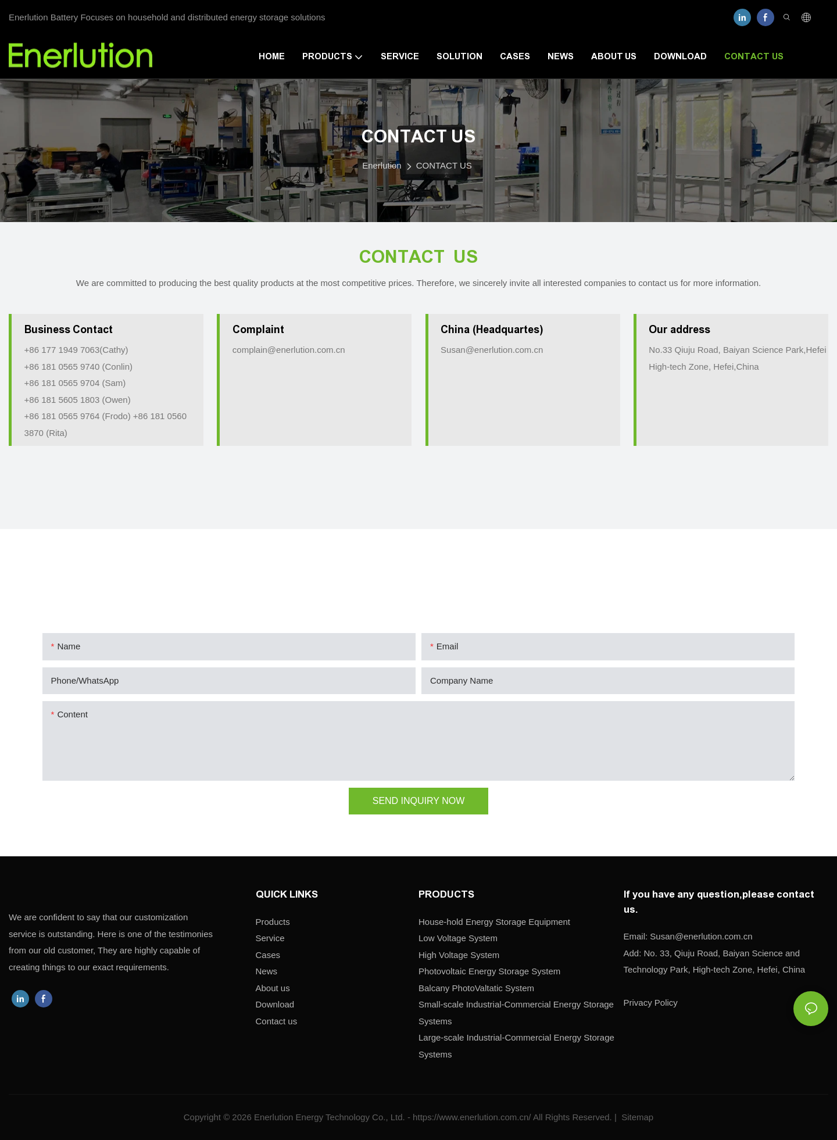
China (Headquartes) (492, 329)
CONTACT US (444, 165)
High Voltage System (459, 955)
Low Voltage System (458, 938)
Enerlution (382, 165)
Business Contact (68, 329)
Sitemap (636, 1117)
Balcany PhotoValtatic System (476, 988)
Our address (679, 329)
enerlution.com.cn (701, 936)
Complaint (258, 329)
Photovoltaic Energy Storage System (489, 971)
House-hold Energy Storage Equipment (494, 922)
